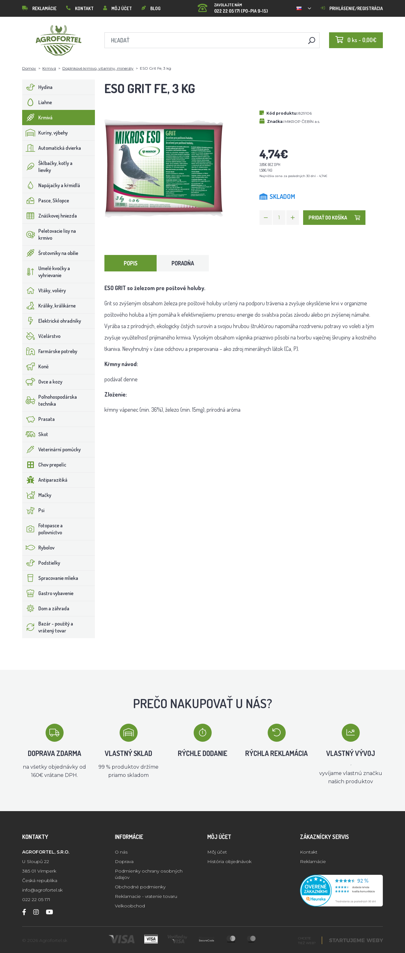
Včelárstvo (41, 336)
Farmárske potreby (49, 351)
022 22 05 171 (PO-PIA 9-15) (233, 6)
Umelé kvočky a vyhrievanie (46, 271)
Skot (35, 434)
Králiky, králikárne (49, 305)
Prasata (38, 419)
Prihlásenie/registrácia (352, 8)
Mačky (36, 495)
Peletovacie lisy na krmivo (49, 234)
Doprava (124, 861)
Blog (150, 8)
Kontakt (80, 8)
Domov (29, 68)
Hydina (37, 87)
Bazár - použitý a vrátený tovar (47, 627)
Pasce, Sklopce (45, 200)
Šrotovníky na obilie (50, 253)
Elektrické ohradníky (51, 320)
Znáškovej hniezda (49, 215)
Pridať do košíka (334, 217)
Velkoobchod (130, 906)
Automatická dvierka (51, 147)
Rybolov (38, 547)
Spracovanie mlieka (50, 578)
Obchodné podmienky (140, 887)
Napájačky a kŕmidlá (51, 185)
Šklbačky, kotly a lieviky (47, 166)
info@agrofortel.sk (42, 890)
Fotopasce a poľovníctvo (42, 529)
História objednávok (229, 861)
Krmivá (49, 68)
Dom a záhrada (45, 608)
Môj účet (117, 8)
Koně (35, 366)
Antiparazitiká (44, 479)
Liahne (37, 102)
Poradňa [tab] (182, 263)
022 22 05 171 (36, 899)
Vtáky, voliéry (44, 290)
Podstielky (41, 562)
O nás (121, 852)
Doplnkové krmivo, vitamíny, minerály (98, 68)
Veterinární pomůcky (51, 449)
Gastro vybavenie (47, 593)
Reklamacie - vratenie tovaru (146, 896)
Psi (33, 510)
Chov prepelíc (44, 464)
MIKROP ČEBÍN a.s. (302, 121)
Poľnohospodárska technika (49, 400)
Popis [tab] (131, 263)
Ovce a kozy (42, 381)
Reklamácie (39, 8)
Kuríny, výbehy (45, 132)
